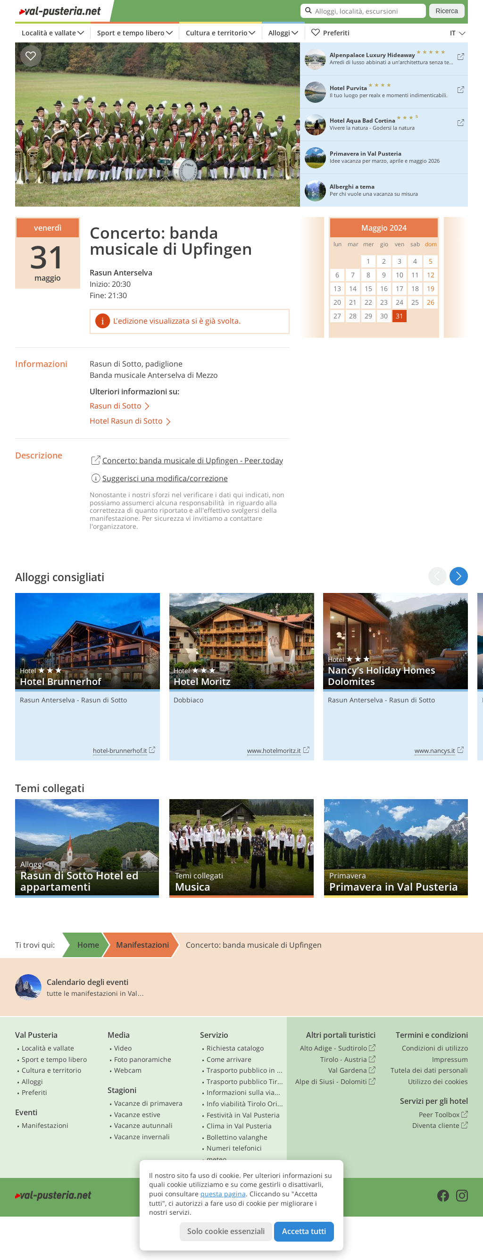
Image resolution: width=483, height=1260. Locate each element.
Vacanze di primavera (148, 1103)
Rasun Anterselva (121, 272)
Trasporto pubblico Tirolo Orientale (245, 1081)
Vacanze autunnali (143, 1125)
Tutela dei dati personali (429, 1070)
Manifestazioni (45, 1125)
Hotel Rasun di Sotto (131, 421)
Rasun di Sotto (116, 364)
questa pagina (223, 1193)
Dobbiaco (188, 699)
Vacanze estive (137, 1114)
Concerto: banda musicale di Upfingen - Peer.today (186, 461)
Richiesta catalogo (235, 1047)
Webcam (128, 1070)
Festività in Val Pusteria (243, 1114)
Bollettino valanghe (237, 1137)
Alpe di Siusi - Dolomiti (335, 1081)
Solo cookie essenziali (226, 1231)
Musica (241, 848)
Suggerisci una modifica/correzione (159, 478)
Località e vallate (49, 32)
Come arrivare (229, 1059)
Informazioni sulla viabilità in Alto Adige (245, 1092)
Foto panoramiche (142, 1059)
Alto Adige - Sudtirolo (337, 1048)
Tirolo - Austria (347, 1059)
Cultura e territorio (217, 32)
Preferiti (330, 33)
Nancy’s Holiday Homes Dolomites (395, 677)
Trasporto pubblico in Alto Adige (245, 1070)
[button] (459, 576)
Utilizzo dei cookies (438, 1081)
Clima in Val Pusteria (239, 1125)
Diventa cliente (440, 1125)
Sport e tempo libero (131, 32)
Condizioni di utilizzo (435, 1047)
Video (123, 1047)
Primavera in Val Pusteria (396, 848)
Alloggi (279, 32)
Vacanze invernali (142, 1136)
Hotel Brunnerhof (87, 677)
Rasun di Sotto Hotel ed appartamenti (87, 848)
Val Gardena (351, 1070)
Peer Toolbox (443, 1114)
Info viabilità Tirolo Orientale (245, 1103)
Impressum (450, 1059)
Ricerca (447, 11)
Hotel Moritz (241, 677)
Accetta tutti (304, 1231)
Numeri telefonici (234, 1147)
